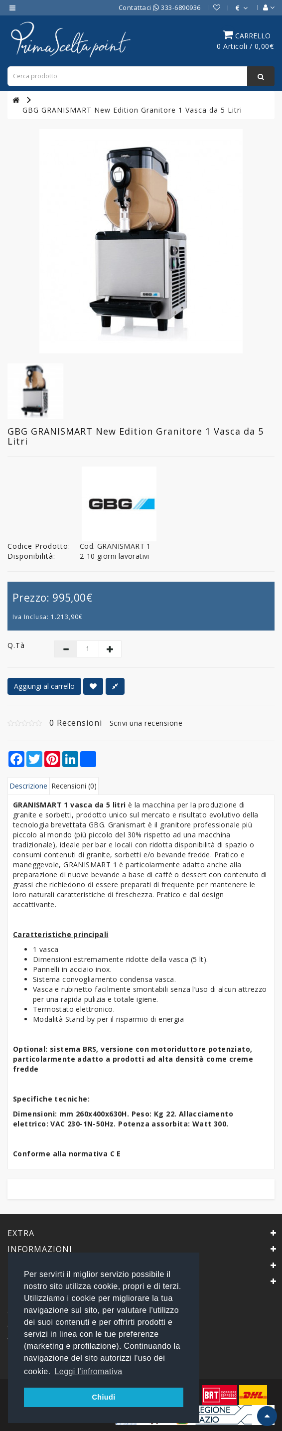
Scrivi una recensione (146, 723)
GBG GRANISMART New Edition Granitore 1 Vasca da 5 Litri (132, 110)
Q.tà (16, 645)
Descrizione (28, 786)
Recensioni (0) (74, 786)
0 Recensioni (75, 722)
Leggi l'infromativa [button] (89, 1371)
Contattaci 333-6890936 (160, 7)
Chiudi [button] (103, 1397)
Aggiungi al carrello (44, 686)
